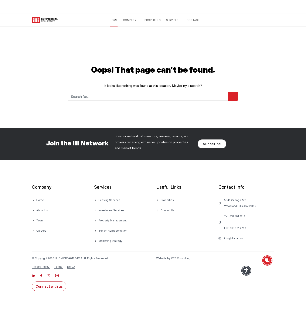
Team (40, 220)
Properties (152, 20)
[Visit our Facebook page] (41, 275)
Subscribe (212, 144)
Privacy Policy (40, 266)
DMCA (71, 266)
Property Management (113, 220)
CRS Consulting (180, 258)
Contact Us (167, 210)
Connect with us (49, 286)
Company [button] (130, 20)
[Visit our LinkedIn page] (34, 275)
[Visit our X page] (49, 275)
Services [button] (172, 20)
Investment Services (111, 210)
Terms (58, 266)
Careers (41, 230)
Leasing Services (109, 200)
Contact (193, 20)
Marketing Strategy (110, 240)
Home (114, 19)
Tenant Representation (113, 230)
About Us (42, 210)
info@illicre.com (234, 238)
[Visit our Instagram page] (57, 275)
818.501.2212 (237, 216)
